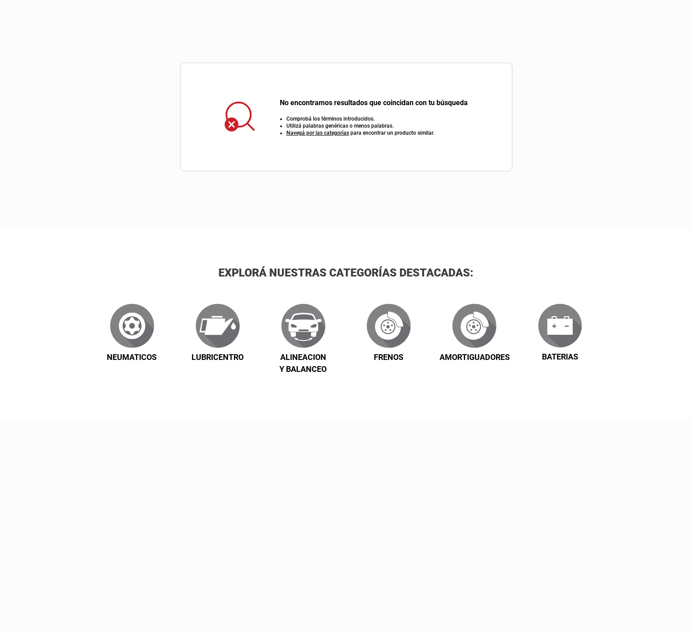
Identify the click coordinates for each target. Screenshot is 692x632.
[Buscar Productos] (503, 22)
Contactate (585, 70)
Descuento (271, 242)
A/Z (495, 242)
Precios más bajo (437, 242)
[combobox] (360, 22)
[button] (657, 595)
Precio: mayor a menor (349, 242)
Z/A (532, 242)
